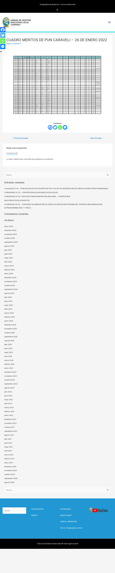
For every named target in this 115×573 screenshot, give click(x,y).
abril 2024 (8, 309)
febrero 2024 (9, 317)
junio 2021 (8, 443)
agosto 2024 (9, 293)
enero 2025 (8, 273)
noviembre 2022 (10, 376)
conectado (27, 159)
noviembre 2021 (10, 423)
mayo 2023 (8, 352)
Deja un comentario (13, 43)
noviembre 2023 (10, 329)
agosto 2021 (9, 435)
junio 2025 (8, 254)
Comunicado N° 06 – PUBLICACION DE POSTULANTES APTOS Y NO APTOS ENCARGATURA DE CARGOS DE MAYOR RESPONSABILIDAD (56, 188)
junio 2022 (8, 396)
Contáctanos (65, 509)
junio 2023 (8, 348)
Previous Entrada (19, 138)
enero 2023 (8, 368)
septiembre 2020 (10, 478)
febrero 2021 (9, 459)
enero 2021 (8, 463)
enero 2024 (8, 321)
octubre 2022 (9, 380)
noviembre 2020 (10, 470)
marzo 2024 (9, 313)
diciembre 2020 (10, 467)
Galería (34, 515)
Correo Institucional (67, 4)
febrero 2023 (9, 364)
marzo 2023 (9, 360)
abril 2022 (8, 403)
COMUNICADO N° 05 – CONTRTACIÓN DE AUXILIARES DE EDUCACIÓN (31, 192)
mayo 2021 (8, 447)
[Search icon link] (57, 10)
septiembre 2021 (10, 431)
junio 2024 (8, 301)
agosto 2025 (9, 246)
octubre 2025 (9, 238)
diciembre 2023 (10, 325)
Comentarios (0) (11, 153)
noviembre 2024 (10, 281)
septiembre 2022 (10, 384)
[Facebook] (50, 127)
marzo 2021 (9, 455)
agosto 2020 (9, 482)
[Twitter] (55, 127)
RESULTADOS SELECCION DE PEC (17, 200)
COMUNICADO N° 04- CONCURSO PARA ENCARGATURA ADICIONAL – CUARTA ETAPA (37, 196)
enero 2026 (8, 226)
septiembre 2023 (10, 337)
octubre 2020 (9, 474)
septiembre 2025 (10, 242)
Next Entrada (97, 138)
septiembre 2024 (10, 289)
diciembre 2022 (10, 372)
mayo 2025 (8, 258)
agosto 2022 (9, 388)
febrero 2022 (9, 411)
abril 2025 (8, 262)
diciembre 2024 (10, 277)
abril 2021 (8, 451)
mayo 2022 (8, 400)
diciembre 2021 (10, 419)
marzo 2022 (9, 407)
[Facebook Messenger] (65, 127)
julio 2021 (8, 439)
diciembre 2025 (10, 230)
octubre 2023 (9, 333)
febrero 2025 (9, 270)
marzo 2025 (9, 266)
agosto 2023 (9, 341)
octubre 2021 (9, 427)
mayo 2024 (8, 305)
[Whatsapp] (60, 127)
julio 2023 (8, 344)
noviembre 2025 (10, 234)
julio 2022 (8, 392)
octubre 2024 (9, 285)
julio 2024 (8, 297)
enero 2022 (8, 415)
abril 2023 (8, 356)
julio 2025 (8, 250)
